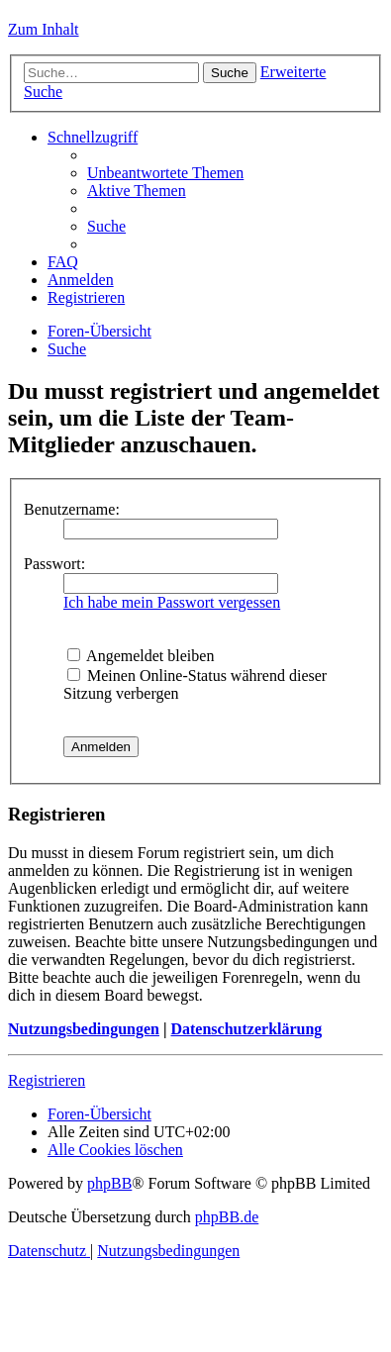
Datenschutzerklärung (246, 1028)
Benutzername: (72, 509)
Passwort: (54, 563)
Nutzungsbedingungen (83, 1028)
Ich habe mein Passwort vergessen (171, 602)
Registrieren (46, 1080)
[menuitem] (165, 172)
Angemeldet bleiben (140, 655)
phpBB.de (226, 1216)
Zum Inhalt (43, 29)
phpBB (109, 1183)
